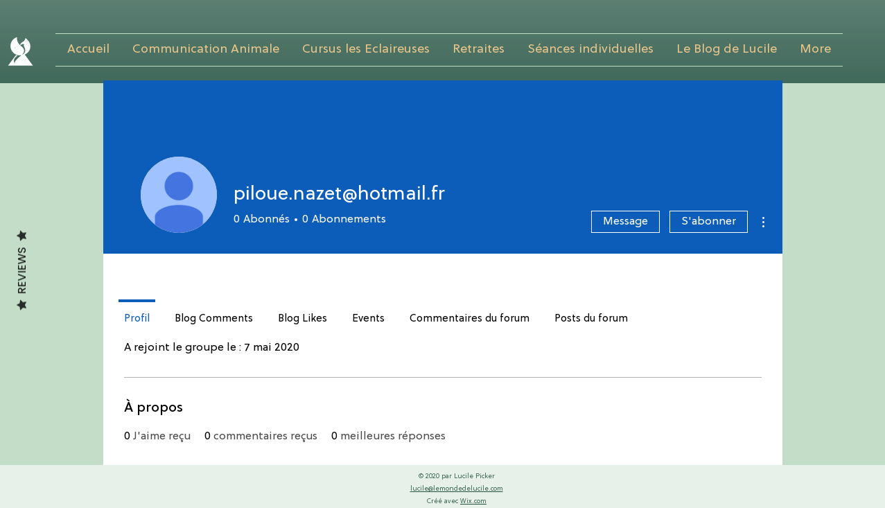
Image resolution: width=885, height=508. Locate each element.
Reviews (22, 270)
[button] (206, 50)
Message (625, 222)
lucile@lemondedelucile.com (456, 489)
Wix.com (473, 501)
